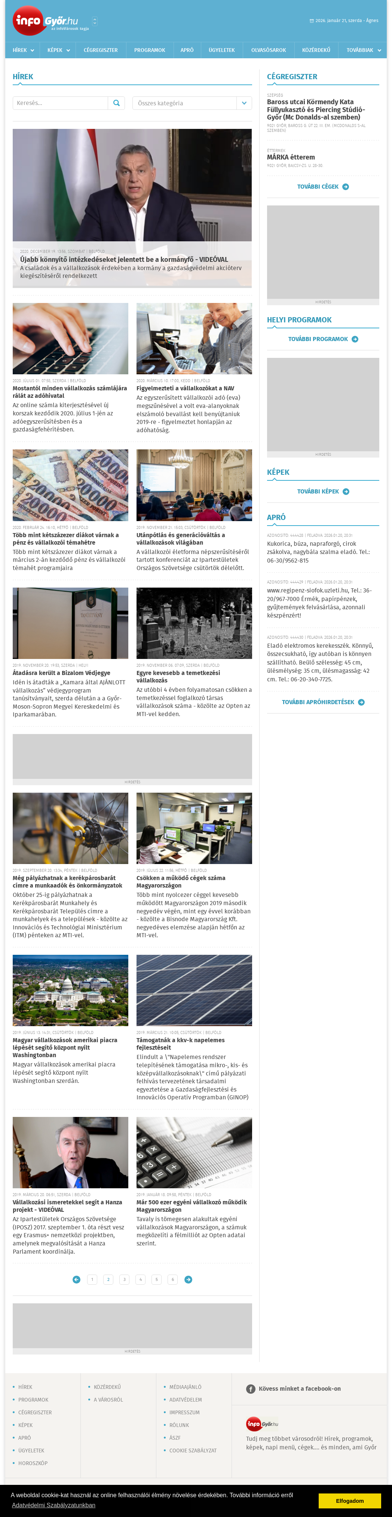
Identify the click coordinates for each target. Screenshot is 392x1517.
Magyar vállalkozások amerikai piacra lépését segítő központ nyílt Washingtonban (65, 1048)
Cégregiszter (101, 50)
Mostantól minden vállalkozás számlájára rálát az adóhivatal (70, 392)
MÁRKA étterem (291, 157)
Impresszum (184, 1413)
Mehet (116, 103)
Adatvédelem (185, 1400)
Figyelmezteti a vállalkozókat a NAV (185, 388)
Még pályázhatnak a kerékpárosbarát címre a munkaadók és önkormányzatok (67, 882)
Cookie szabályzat (193, 1451)
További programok (318, 339)
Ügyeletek (222, 50)
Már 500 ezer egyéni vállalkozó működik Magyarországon (192, 1206)
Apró (187, 50)
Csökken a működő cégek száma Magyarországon (181, 882)
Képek (55, 50)
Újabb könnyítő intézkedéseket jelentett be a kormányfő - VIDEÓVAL (124, 260)
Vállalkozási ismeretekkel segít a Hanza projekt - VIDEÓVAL (67, 1206)
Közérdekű (316, 50)
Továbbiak (360, 50)
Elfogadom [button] (350, 1501)
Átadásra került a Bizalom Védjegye (61, 673)
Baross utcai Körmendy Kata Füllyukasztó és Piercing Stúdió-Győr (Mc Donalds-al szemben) (316, 110)
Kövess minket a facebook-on (300, 1389)
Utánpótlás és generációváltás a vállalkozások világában (181, 539)
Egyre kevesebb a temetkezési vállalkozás (178, 677)
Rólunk (179, 1425)
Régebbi (188, 1279)
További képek (318, 491)
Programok (149, 50)
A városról (108, 1400)
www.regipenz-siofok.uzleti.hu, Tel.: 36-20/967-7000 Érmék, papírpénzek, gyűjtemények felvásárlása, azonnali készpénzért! (319, 603)
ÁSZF (175, 1438)
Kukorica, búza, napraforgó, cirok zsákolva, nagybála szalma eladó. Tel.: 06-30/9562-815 (318, 552)
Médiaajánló (185, 1387)
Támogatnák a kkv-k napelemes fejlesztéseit (181, 1044)
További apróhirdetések (318, 702)
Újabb (76, 1279)
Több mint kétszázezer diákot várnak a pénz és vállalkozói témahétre (66, 539)
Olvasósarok (268, 50)
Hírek (20, 50)
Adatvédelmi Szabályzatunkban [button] (53, 1505)
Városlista (95, 21)
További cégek (318, 186)
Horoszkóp (33, 1463)
